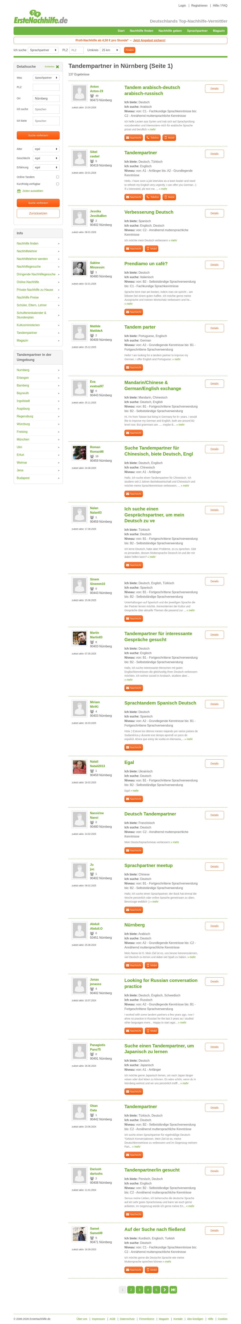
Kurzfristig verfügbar (38, 183)
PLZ (65, 50)
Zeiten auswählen (30, 191)
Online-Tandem (38, 176)
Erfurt (20, 454)
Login (182, 5)
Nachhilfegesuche (29, 266)
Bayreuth (23, 393)
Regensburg (25, 416)
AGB (112, 1318)
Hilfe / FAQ (220, 5)
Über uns (82, 1318)
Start (121, 30)
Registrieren (199, 5)
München (23, 439)
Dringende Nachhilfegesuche (36, 274)
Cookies (222, 1318)
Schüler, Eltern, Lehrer (32, 305)
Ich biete (22, 120)
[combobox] (46, 109)
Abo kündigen (195, 1318)
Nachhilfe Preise (28, 297)
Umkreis (92, 50)
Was (19, 77)
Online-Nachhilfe (28, 282)
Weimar (22, 462)
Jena (20, 470)
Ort (18, 98)
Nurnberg (23, 370)
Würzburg (23, 424)
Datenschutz (127, 1318)
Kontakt (178, 1318)
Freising (22, 431)
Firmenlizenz (146, 1318)
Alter (19, 148)
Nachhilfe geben (170, 30)
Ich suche (20, 50)
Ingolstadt (23, 400)
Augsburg (23, 408)
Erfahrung (22, 167)
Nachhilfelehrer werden (32, 258)
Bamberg (23, 385)
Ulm (19, 447)
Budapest (23, 478)
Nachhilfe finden (141, 30)
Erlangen (23, 377)
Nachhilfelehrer (27, 251)
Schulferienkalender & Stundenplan (31, 315)
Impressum (98, 1318)
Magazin (219, 30)
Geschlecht (23, 158)
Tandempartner (27, 332)
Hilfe (210, 1318)
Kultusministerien (28, 325)
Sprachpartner (197, 30)
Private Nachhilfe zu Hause (35, 289)
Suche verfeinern (38, 135)
